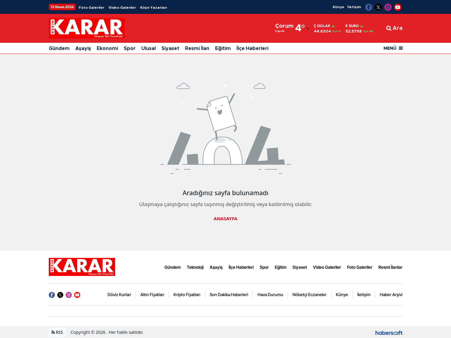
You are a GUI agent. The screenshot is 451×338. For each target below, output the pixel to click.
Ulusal (148, 48)
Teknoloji (195, 267)
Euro (352, 26)
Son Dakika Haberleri (229, 294)
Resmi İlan (197, 48)
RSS (57, 332)
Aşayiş (83, 48)
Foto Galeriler (91, 7)
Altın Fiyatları (152, 294)
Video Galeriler (122, 7)
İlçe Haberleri (252, 48)
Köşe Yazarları (153, 7)
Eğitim (223, 48)
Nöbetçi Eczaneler (310, 294)
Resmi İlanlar (390, 267)
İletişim (354, 7)
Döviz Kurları (119, 294)
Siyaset (170, 48)
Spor (130, 48)
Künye (338, 7)
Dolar (322, 26)
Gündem (59, 48)
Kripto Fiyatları (187, 294)
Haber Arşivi (391, 294)
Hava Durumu (270, 294)
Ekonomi (107, 48)
